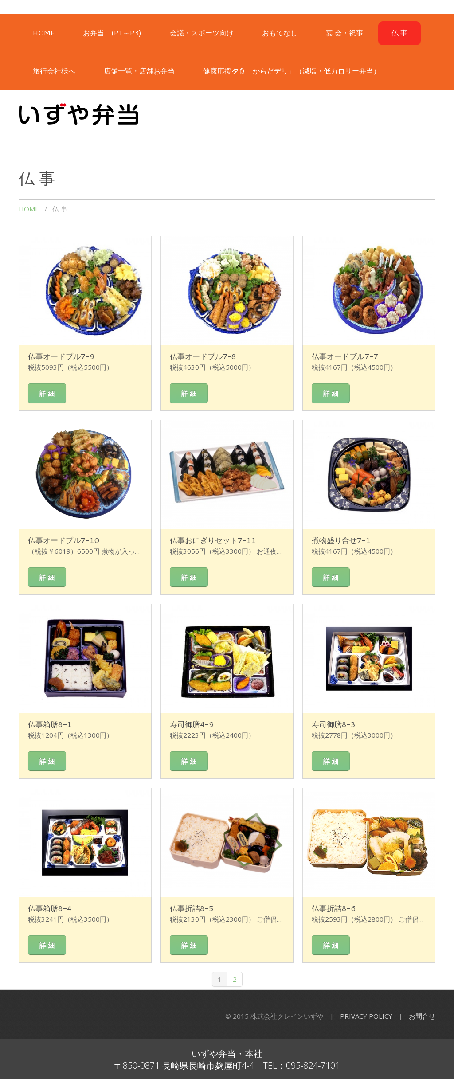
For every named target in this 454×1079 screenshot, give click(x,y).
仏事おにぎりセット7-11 (213, 540)
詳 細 (47, 393)
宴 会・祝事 (344, 32)
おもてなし (279, 32)
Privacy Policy (366, 1016)
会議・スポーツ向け (202, 32)
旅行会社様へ (54, 71)
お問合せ (422, 1016)
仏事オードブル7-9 (61, 356)
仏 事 (399, 32)
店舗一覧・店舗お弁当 (139, 71)
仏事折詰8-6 (334, 908)
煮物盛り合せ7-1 (341, 540)
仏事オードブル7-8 (203, 356)
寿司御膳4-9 (192, 724)
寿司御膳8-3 (334, 724)
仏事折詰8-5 (192, 908)
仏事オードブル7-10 (63, 540)
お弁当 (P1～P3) (112, 32)
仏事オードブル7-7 (345, 356)
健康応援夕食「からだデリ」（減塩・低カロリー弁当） (291, 71)
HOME (44, 32)
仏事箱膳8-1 (50, 724)
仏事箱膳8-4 (50, 908)
